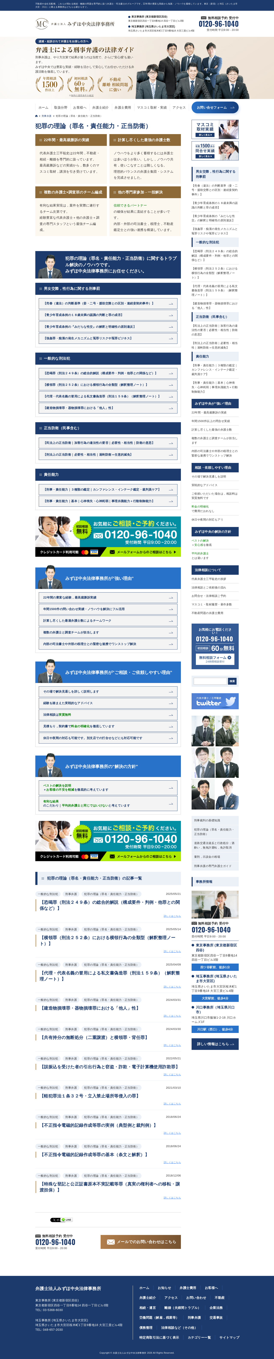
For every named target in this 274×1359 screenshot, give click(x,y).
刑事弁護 (47, 116)
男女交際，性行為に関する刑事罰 (72, 289)
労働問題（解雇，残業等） (159, 1317)
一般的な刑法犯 (57, 358)
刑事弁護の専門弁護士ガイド (213, 866)
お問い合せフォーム (212, 107)
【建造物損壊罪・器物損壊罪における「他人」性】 (215, 306)
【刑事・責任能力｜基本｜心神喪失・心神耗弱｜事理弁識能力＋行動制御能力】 (215, 387)
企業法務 (216, 1308)
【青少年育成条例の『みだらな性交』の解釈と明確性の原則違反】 (213, 218)
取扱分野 (60, 107)
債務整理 (146, 1327)
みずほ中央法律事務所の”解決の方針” (101, 766)
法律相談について (208, 570)
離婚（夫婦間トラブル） (182, 1308)
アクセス (179, 107)
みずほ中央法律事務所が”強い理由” (99, 578)
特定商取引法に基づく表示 (159, 1337)
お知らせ (164, 1288)
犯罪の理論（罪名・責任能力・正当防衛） (214, 832)
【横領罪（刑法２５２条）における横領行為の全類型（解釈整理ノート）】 (215, 273)
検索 (232, 681)
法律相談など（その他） (179, 1327)
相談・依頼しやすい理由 (213, 467)
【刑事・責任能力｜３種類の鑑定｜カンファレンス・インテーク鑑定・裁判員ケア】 (215, 370)
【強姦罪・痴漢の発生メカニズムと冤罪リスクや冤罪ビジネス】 (215, 231)
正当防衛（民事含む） (62, 428)
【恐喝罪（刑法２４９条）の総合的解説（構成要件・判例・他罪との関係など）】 (215, 256)
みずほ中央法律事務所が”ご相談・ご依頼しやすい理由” (118, 672)
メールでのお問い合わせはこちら (146, 1242)
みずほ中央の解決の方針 (213, 531)
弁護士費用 (123, 107)
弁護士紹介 (100, 107)
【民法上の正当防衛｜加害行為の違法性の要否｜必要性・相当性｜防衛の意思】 (215, 330)
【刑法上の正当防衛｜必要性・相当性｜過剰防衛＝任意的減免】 (215, 345)
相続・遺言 (147, 1308)
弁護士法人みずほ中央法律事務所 (68, 1288)
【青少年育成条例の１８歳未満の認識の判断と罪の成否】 (215, 205)
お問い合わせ (196, 1297)
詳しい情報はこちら (213, 1044)
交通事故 (216, 1317)
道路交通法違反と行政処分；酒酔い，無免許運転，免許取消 (214, 845)
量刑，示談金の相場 (207, 856)
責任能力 (51, 475)
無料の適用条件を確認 (82, 95)
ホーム (43, 107)
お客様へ (79, 107)
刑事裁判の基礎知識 (207, 820)
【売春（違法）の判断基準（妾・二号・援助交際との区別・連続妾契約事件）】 (215, 190)
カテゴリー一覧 (199, 1337)
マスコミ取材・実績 (152, 107)
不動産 (220, 1297)
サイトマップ (229, 1337)
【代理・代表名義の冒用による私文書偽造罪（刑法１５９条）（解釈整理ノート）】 (215, 290)
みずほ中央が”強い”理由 (213, 403)
